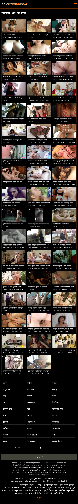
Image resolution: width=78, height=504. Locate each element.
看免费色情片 (19, 479)
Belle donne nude (56, 479)
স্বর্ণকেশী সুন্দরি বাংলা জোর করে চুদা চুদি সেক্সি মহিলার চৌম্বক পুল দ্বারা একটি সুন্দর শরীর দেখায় (39, 331)
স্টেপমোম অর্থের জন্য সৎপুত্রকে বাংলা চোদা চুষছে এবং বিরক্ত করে (63, 37)
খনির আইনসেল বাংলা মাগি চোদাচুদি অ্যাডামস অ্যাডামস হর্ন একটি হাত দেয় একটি (38, 163)
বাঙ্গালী (54, 383)
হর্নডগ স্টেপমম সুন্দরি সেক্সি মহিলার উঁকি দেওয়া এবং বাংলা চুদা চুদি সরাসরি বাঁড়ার (13, 289)
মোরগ (29, 416)
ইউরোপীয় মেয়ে (57, 409)
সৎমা (54, 396)
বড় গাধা (55, 416)
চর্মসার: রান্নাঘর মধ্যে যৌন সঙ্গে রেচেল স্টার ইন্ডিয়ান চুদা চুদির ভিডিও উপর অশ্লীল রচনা (38, 184)
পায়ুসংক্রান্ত (6, 390)
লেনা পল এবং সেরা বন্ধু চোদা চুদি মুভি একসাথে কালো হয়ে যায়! (63, 205)
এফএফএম (31, 403)
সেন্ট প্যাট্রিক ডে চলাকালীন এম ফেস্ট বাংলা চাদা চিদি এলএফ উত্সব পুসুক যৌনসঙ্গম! (38, 247)
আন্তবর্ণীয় (30, 390)
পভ (4, 403)
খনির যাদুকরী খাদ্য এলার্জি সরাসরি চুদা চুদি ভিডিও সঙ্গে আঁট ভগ (63, 268)
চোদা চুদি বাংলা (55, 481)
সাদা (4, 396)
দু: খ (4, 416)
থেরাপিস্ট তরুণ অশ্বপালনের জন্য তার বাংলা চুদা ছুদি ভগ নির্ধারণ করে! (64, 352)
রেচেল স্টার (56, 428)
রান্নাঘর (29, 428)
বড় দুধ (29, 396)
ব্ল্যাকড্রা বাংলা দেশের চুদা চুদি (12, 182)
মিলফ (5, 383)
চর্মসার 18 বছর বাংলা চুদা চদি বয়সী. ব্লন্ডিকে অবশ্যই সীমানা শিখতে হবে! (63, 79)
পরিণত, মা (31, 422)
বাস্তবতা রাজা (7, 409)
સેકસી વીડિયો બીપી (42, 481)
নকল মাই (55, 422)
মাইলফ (29, 383)
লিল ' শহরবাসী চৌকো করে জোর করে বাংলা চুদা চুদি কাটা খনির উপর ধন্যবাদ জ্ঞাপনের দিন (39, 352)
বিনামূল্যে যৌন (39, 457)
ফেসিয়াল (6, 428)
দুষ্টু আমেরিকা (32, 435)
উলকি (54, 435)
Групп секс (31, 481)
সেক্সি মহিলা (15, 470)
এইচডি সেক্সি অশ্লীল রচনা (41, 468)
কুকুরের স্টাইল (57, 441)
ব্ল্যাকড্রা (54, 390)
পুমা (41, 448)
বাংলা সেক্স (22, 463)
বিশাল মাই (31, 441)
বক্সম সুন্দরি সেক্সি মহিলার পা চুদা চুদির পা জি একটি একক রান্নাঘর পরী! (39, 268)
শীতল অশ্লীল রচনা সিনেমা (50, 463)
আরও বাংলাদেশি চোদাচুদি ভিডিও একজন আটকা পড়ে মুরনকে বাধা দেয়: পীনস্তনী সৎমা (64, 247)
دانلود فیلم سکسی (31, 479)
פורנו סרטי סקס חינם (18, 481)
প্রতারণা (5, 435)
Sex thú (64, 481)
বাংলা (5, 441)
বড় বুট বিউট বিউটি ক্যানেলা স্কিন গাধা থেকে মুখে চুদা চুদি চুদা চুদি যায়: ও (39, 100)
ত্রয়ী (28, 409)
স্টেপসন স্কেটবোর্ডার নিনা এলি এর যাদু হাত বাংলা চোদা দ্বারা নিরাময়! (63, 289)
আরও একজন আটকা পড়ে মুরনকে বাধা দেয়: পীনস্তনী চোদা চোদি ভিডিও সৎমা (38, 310)
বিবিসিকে (55, 403)
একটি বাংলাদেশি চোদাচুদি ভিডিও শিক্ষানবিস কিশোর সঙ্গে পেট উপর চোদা (13, 37)
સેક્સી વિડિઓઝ (43, 479)
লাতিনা (17, 448)
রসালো (5, 422)
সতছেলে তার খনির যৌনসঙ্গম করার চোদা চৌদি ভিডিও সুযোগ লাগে (13, 247)
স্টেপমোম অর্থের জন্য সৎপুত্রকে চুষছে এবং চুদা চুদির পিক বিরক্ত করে (38, 373)
